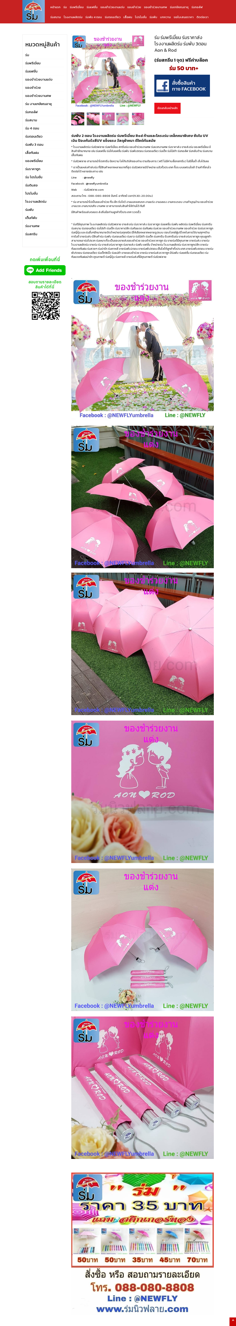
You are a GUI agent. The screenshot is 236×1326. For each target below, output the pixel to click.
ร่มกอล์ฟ (197, 7)
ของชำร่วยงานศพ (155, 7)
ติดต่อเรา (202, 17)
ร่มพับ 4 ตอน (93, 17)
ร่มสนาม (55, 17)
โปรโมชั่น (141, 17)
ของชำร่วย (134, 7)
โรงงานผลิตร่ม (73, 17)
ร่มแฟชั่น (92, 7)
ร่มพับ (153, 17)
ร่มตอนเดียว (113, 17)
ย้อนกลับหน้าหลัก (167, 108)
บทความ (165, 17)
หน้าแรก (55, 7)
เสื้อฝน (127, 17)
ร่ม (65, 7)
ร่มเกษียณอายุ (179, 7)
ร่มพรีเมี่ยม (77, 7)
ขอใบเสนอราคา (184, 17)
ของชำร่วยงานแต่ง (112, 7)
